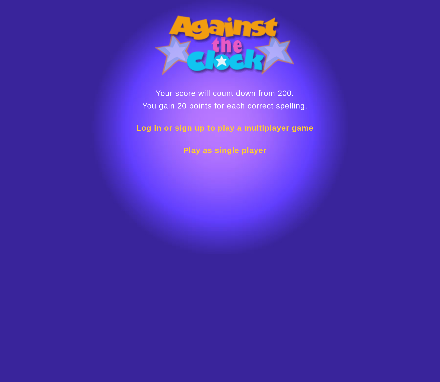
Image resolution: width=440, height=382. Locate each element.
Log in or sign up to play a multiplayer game (225, 128)
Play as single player (224, 150)
